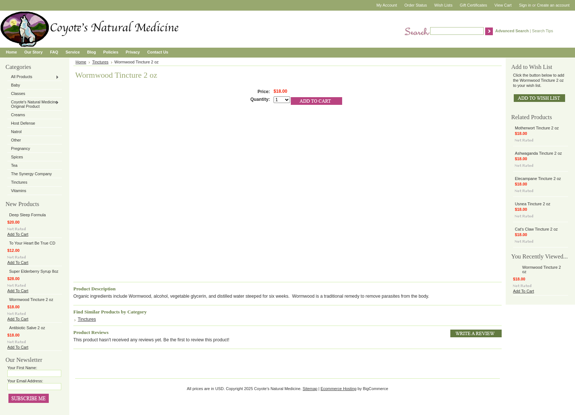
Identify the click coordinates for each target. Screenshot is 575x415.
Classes (18, 93)
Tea (14, 165)
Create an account (553, 5)
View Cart (503, 5)
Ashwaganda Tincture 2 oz (538, 153)
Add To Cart (17, 234)
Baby (15, 85)
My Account (386, 5)
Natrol (16, 131)
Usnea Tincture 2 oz (532, 204)
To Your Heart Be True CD (32, 243)
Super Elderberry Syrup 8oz (33, 271)
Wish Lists (443, 5)
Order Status (415, 5)
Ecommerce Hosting (338, 388)
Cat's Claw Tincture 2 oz (536, 229)
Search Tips (542, 31)
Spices (17, 157)
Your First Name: (22, 368)
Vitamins (18, 190)
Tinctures (19, 182)
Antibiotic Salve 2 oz (27, 328)
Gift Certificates (473, 5)
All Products (33, 77)
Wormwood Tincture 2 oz (31, 299)
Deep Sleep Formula (27, 215)
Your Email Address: (25, 381)
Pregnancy (20, 148)
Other (16, 140)
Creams (18, 115)
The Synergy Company (31, 174)
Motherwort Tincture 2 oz (537, 128)
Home (81, 62)
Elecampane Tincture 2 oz (538, 178)
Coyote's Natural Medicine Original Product (33, 104)
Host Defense (23, 123)
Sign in (525, 5)
